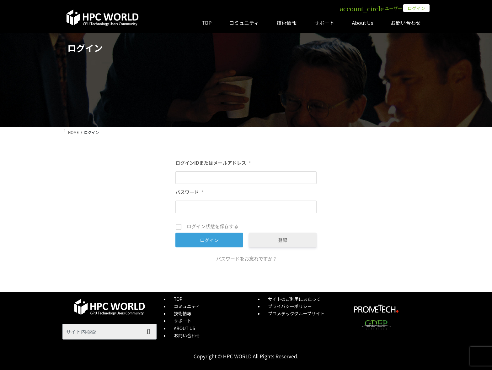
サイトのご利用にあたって (294, 299)
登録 (282, 240)
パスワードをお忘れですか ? (246, 258)
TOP (178, 299)
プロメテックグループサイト (296, 313)
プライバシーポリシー (290, 306)
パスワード (189, 192)
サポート (182, 321)
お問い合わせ (187, 335)
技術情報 (182, 313)
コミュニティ (187, 306)
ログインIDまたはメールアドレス (213, 162)
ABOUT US (184, 328)
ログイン (416, 8)
